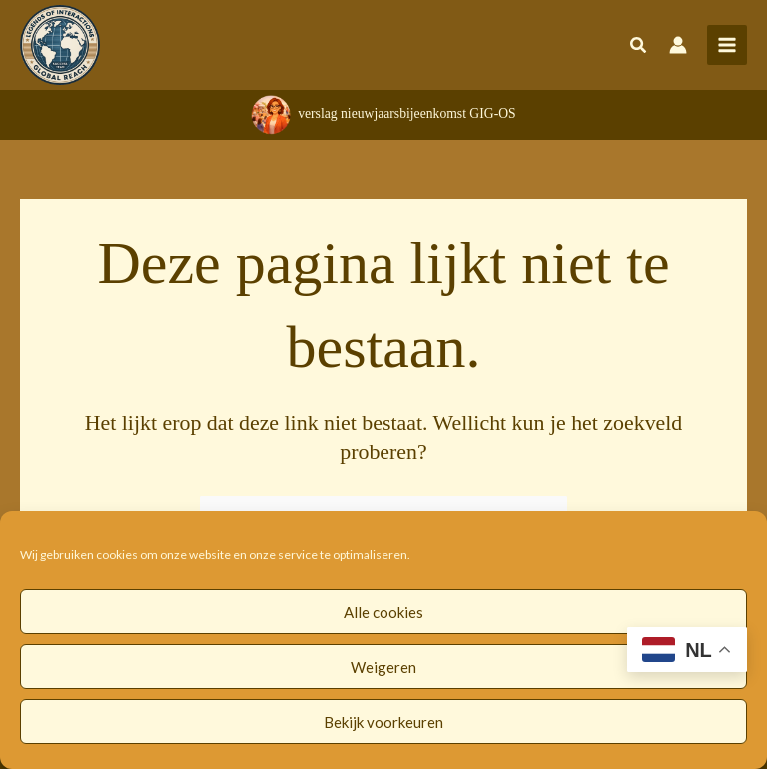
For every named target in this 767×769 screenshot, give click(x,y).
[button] (639, 47)
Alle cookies (383, 612)
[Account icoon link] (678, 45)
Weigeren (383, 667)
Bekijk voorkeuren (383, 722)
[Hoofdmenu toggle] (727, 45)
